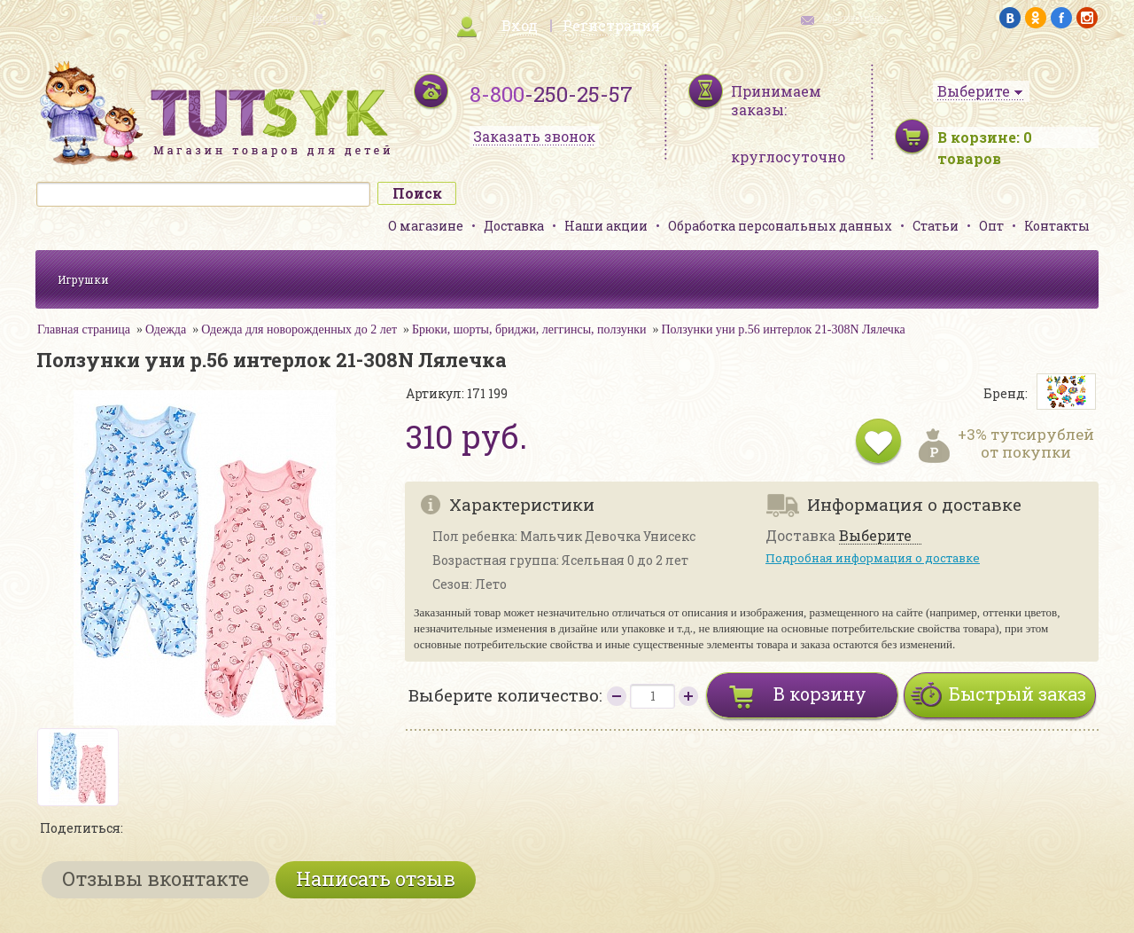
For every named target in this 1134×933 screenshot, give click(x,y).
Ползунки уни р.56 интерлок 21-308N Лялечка (783, 329)
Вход (519, 25)
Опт (991, 225)
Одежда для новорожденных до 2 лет (299, 329)
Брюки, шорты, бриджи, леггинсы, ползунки (529, 329)
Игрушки (83, 279)
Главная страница (83, 329)
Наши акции (606, 225)
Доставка (514, 225)
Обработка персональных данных (780, 225)
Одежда (165, 329)
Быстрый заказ (1017, 693)
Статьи (936, 225)
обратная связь (856, 18)
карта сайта (278, 18)
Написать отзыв (375, 878)
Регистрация (611, 25)
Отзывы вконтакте (155, 878)
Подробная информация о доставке (872, 558)
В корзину (819, 693)
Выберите (875, 536)
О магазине (425, 225)
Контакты (1057, 225)
